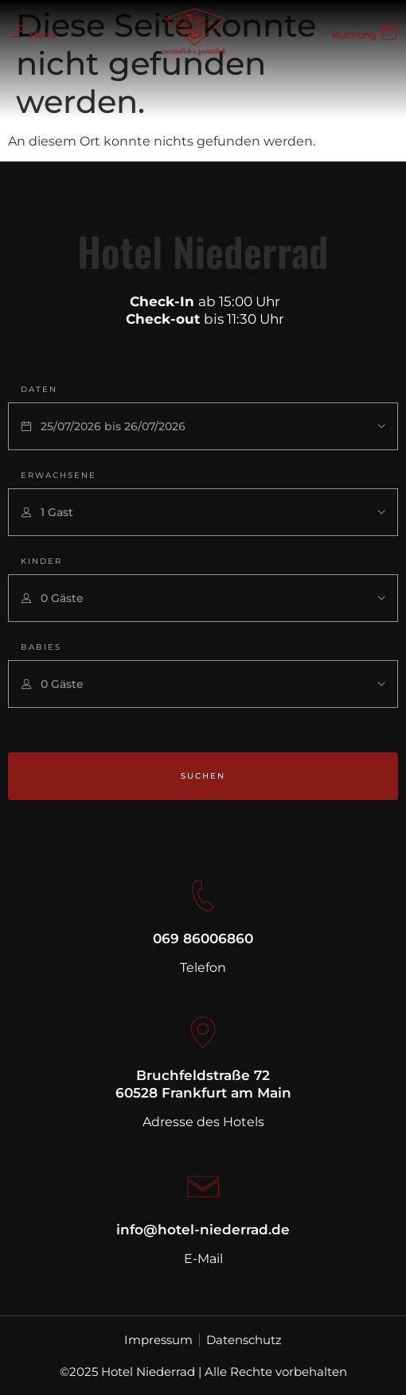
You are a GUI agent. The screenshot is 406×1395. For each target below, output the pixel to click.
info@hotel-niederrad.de (203, 1230)
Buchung (354, 35)
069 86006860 (203, 938)
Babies (41, 647)
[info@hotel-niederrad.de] (203, 1187)
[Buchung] (389, 32)
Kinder (41, 561)
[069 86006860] (203, 895)
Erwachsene (58, 475)
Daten (39, 389)
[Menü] (17, 31)
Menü (42, 35)
